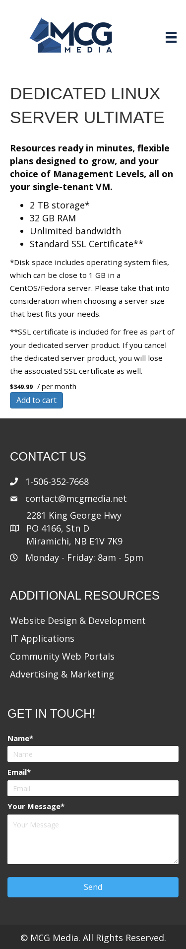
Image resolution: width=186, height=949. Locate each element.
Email (17, 772)
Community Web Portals (62, 656)
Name (18, 738)
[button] (93, 887)
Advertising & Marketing (62, 674)
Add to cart (36, 400)
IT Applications (42, 638)
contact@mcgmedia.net (76, 498)
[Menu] (171, 37)
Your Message (34, 806)
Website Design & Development (78, 620)
